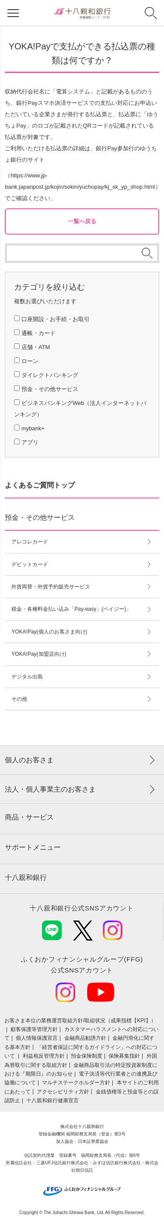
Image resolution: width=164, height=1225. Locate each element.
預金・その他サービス (49, 389)
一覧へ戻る (82, 221)
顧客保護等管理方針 (34, 1029)
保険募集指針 (124, 1056)
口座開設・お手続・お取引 (55, 319)
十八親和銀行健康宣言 (52, 1100)
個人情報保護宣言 (37, 1038)
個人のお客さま (29, 760)
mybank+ (33, 428)
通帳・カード (38, 333)
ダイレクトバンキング (49, 375)
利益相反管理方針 (44, 1056)
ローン (29, 361)
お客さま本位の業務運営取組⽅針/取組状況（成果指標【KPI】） (80, 1020)
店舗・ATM (35, 347)
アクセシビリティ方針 (63, 1092)
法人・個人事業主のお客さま (50, 789)
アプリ (29, 442)
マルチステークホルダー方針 (76, 1083)
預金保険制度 (86, 1056)
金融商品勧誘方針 (85, 1038)
